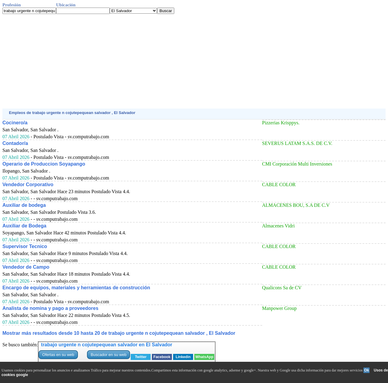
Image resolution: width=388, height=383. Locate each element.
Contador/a (15, 143)
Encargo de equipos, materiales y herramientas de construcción (76, 287)
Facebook (161, 357)
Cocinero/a (15, 122)
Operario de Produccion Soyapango (43, 163)
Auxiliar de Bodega (24, 225)
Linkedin (183, 357)
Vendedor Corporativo (27, 184)
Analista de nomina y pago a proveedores (50, 308)
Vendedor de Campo (25, 267)
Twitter (140, 357)
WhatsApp (204, 357)
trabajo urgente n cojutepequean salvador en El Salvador (106, 344)
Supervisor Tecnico (24, 246)
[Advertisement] (184, 61)
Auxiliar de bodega (24, 205)
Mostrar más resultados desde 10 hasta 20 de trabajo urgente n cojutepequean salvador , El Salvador (118, 333)
